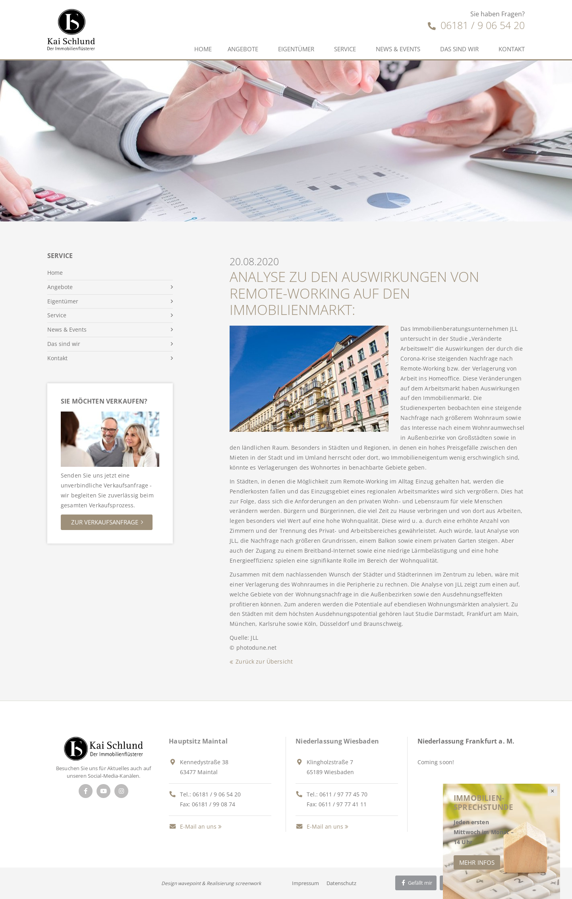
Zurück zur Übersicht (264, 661)
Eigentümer (296, 49)
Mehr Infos (477, 862)
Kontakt (512, 49)
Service (345, 49)
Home (203, 49)
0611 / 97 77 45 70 (343, 794)
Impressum (305, 883)
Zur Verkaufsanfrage (104, 522)
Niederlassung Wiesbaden (337, 741)
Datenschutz (341, 883)
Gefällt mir (416, 882)
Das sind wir (459, 49)
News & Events (398, 49)
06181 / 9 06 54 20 (476, 25)
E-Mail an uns (192, 826)
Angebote (243, 49)
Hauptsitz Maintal (198, 741)
